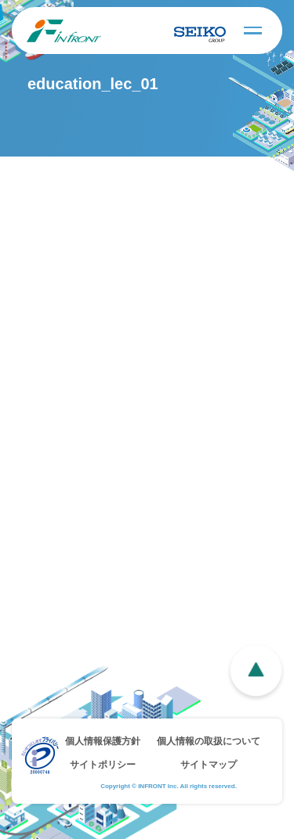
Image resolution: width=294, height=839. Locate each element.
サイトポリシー (103, 764)
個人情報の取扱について (208, 741)
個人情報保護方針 (102, 741)
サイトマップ (208, 764)
